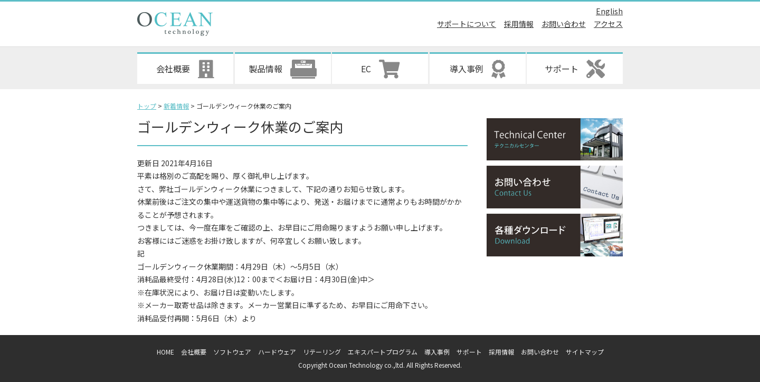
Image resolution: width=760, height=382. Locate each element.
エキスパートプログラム (382, 351)
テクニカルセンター (555, 139)
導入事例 (437, 351)
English (609, 11)
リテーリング (322, 351)
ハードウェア (277, 351)
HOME (165, 351)
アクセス (608, 23)
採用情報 (519, 23)
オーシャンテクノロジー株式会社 (175, 24)
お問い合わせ (564, 23)
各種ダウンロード (555, 235)
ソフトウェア (232, 351)
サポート (469, 351)
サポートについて (466, 23)
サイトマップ (585, 351)
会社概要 (193, 351)
